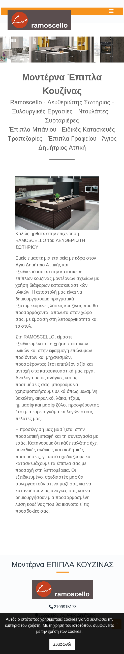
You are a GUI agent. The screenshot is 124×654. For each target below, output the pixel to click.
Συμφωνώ (62, 644)
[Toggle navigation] (111, 11)
